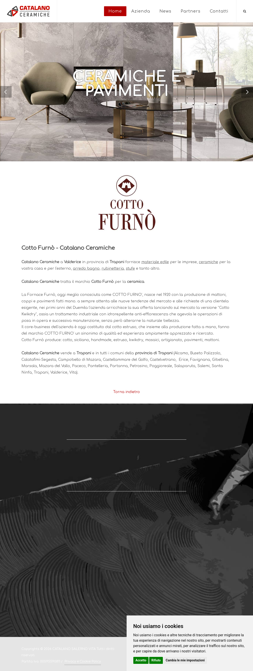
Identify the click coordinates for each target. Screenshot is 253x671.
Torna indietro (126, 392)
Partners (190, 11)
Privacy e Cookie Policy (82, 661)
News (165, 11)
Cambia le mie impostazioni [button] (185, 660)
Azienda (140, 11)
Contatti (219, 11)
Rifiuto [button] (156, 660)
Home (115, 11)
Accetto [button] (141, 660)
